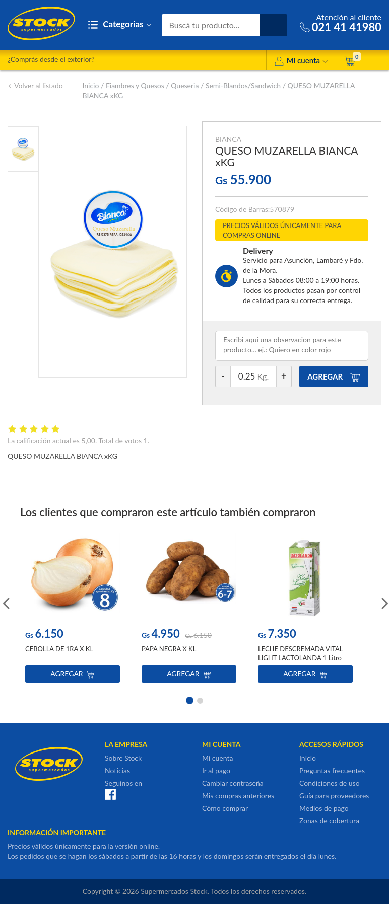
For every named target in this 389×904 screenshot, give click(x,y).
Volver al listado (35, 85)
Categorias (120, 25)
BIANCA (228, 139)
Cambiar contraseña (233, 783)
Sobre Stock (123, 758)
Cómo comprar (225, 808)
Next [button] (384, 602)
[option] (72, 610)
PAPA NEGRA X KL (169, 649)
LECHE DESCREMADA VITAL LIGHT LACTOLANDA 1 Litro (300, 653)
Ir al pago (216, 770)
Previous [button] (5, 602)
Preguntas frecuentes (332, 770)
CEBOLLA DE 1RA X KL (59, 649)
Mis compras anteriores (238, 795)
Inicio (90, 85)
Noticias (117, 770)
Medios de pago (324, 808)
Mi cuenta (301, 62)
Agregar (72, 673)
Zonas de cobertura (329, 820)
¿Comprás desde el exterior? (51, 59)
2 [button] (200, 700)
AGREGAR (333, 376)
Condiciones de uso (329, 783)
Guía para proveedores (334, 795)
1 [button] (189, 700)
